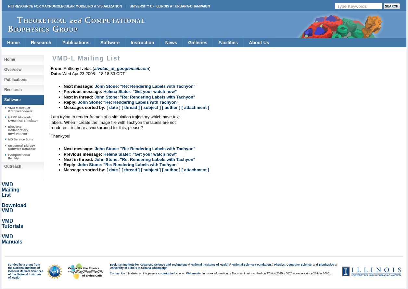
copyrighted (166, 273)
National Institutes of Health (209, 264)
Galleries (197, 42)
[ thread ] (130, 107)
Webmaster (193, 273)
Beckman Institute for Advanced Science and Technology (148, 264)
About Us (259, 42)
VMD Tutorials (12, 223)
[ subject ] (151, 107)
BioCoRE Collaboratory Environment (18, 130)
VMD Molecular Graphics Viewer (20, 109)
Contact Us (117, 273)
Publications (75, 42)
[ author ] (171, 107)
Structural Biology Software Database (22, 147)
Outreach (12, 166)
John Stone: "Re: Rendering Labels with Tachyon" (145, 86)
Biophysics (326, 264)
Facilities (228, 42)
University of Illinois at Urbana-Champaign (170, 6)
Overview (12, 69)
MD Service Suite (20, 139)
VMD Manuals (12, 239)
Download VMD (14, 208)
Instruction (142, 42)
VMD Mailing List (10, 190)
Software (110, 42)
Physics (279, 264)
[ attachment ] (195, 107)
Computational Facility (19, 156)
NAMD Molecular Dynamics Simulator (23, 118)
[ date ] (114, 107)
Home (13, 42)
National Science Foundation (251, 264)
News (171, 42)
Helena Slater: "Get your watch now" (140, 91)
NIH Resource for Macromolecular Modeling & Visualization (65, 6)
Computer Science (299, 264)
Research (41, 42)
